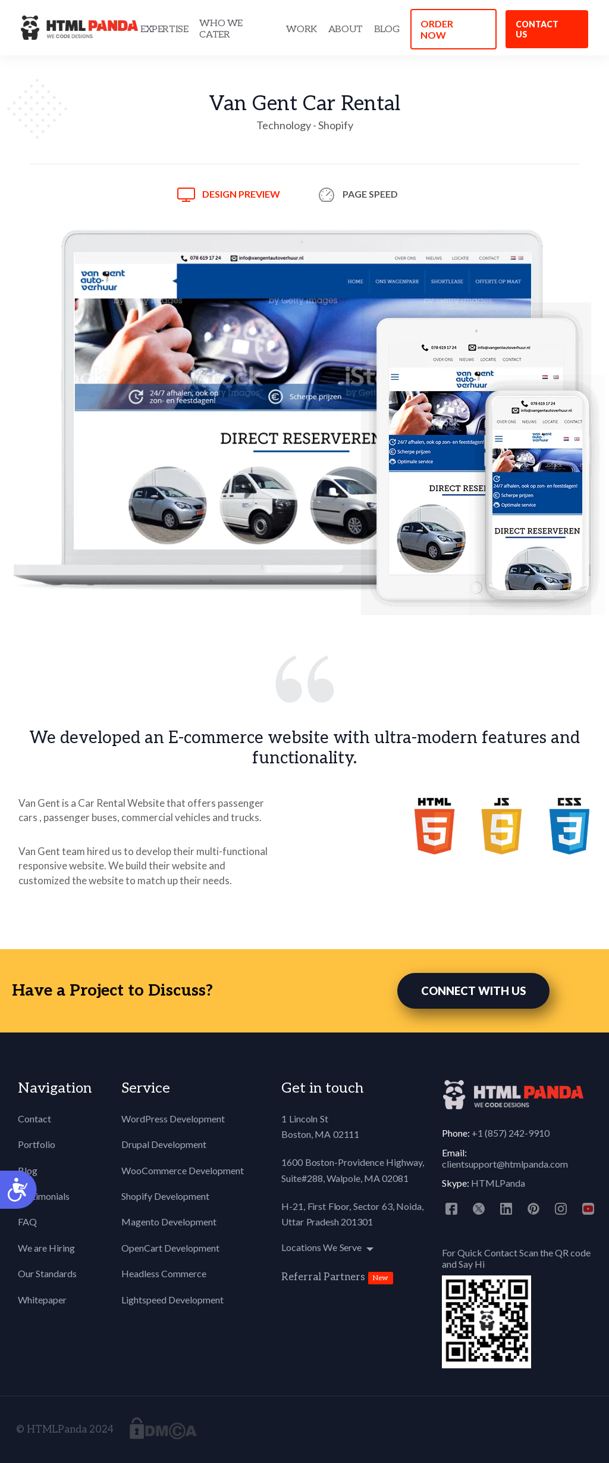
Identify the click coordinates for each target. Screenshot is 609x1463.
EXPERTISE (164, 29)
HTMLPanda (498, 1183)
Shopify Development (165, 1196)
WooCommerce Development (182, 1170)
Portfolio (36, 1144)
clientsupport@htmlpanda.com (505, 1163)
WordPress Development (173, 1118)
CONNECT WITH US (473, 990)
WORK (301, 29)
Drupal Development (163, 1144)
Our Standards (47, 1273)
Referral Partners (323, 1277)
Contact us (537, 29)
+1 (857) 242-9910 (511, 1132)
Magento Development (168, 1221)
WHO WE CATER (221, 29)
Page (370, 193)
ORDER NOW (436, 29)
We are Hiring (46, 1247)
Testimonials (44, 1196)
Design (241, 193)
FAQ (27, 1221)
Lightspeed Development (172, 1299)
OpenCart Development (170, 1247)
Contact (34, 1118)
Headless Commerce (163, 1273)
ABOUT (345, 29)
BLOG (386, 29)
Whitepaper (42, 1299)
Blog (27, 1170)
